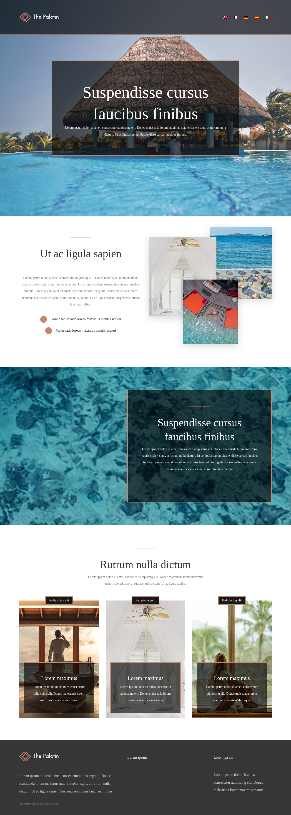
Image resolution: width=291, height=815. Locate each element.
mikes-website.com (47, 803)
